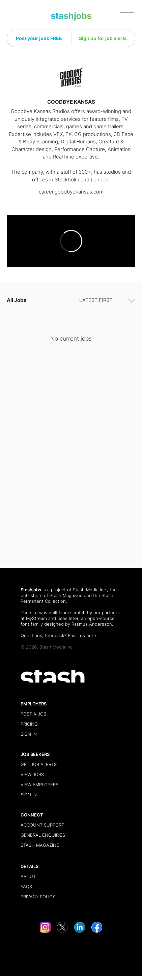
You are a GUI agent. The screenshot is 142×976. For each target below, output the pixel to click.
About (28, 876)
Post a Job (33, 714)
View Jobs (32, 774)
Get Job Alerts (39, 764)
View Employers (39, 784)
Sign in (29, 734)
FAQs (26, 886)
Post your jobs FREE (39, 38)
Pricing (29, 724)
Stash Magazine (66, 595)
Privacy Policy (38, 896)
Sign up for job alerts (103, 38)
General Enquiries (43, 835)
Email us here (82, 635)
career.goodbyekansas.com (71, 191)
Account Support (42, 825)
